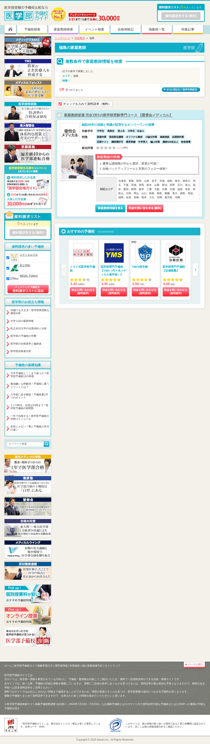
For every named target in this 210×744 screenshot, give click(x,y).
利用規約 (75, 665)
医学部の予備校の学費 (23, 335)
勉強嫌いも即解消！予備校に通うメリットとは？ (29, 385)
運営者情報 (61, 665)
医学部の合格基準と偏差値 (25, 343)
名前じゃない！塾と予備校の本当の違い (29, 428)
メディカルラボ (29, 254)
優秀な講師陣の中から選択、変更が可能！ (130, 163)
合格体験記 (126, 29)
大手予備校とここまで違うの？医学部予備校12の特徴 (29, 375)
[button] (195, 269)
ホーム (8, 665)
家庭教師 (80, 38)
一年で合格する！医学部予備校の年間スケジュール (29, 417)
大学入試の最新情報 (22, 320)
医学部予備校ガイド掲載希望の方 (33, 665)
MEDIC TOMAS (29, 275)
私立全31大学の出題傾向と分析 (28, 328)
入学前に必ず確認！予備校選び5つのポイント (29, 396)
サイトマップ (112, 665)
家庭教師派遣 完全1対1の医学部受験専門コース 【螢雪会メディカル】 (118, 115)
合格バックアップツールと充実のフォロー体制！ (135, 168)
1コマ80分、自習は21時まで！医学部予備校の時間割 (29, 407)
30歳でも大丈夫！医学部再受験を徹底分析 (29, 312)
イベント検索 (94, 29)
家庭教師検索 (63, 29)
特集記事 (188, 29)
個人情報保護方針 (92, 665)
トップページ (62, 38)
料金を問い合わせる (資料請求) (83, 292)
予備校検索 (32, 29)
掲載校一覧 (157, 29)
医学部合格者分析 (20, 351)
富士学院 (25, 265)
